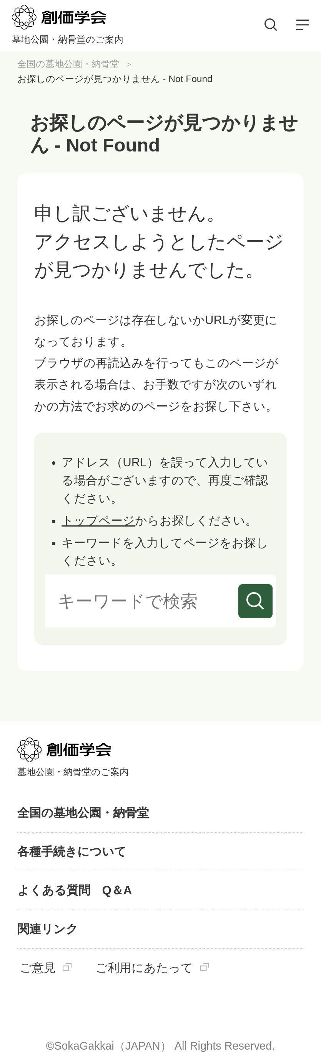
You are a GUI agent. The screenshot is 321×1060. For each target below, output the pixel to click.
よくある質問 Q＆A (74, 890)
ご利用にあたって (144, 967)
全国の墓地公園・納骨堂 (68, 64)
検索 (255, 601)
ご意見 (38, 967)
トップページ (98, 520)
